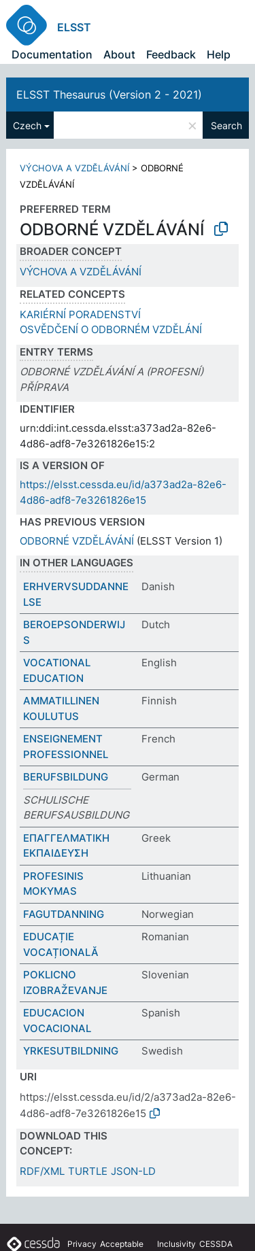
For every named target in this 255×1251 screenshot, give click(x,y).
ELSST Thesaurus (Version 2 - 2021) (109, 94)
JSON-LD (133, 1171)
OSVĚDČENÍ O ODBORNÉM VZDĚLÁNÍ (111, 329)
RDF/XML (42, 1171)
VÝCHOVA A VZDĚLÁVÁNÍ (74, 167)
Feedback (171, 54)
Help (219, 54)
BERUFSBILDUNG (65, 776)
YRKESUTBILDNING (70, 1050)
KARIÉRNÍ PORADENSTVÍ (80, 314)
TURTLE (87, 1171)
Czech (27, 125)
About (119, 54)
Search (226, 125)
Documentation (52, 54)
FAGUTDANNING (63, 914)
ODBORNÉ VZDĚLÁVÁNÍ (77, 540)
